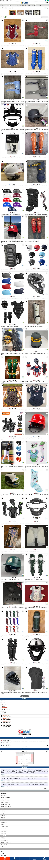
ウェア (3, 706)
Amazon (8, 17)
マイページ (3, 828)
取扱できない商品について (6, 806)
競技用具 (4, 712)
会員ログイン (3, 824)
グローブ (4, 704)
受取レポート (3, 817)
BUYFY (2, 851)
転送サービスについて (5, 802)
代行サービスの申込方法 (5, 797)
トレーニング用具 (6, 709)
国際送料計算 (3, 815)
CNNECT (3, 853)
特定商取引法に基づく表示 (6, 842)
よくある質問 (3, 831)
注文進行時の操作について (6, 804)
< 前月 (2, 751)
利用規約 (3, 837)
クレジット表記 (4, 844)
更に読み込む (24, 696)
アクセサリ (4, 711)
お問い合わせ (3, 833)
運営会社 (3, 846)
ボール (3, 701)
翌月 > (47, 751)
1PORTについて (4, 793)
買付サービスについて (5, 799)
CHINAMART (3, 855)
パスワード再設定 (4, 826)
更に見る (46, 788)
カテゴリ (3, 811)
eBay (3, 17)
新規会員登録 (3, 822)
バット (3, 702)
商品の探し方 (3, 795)
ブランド (3, 813)
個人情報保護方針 (4, 840)
